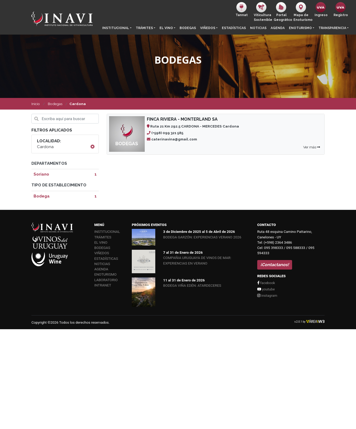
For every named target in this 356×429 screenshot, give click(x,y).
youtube (266, 289)
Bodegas (188, 28)
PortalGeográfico (282, 12)
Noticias (258, 28)
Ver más (311, 147)
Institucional (115, 28)
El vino (166, 28)
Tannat (242, 9)
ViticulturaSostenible (262, 12)
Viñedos (207, 28)
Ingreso (321, 9)
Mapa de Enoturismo (302, 12)
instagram (267, 295)
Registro (341, 9)
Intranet (102, 285)
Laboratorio (106, 280)
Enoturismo (300, 28)
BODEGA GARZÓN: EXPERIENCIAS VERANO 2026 (202, 237)
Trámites (144, 28)
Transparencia (332, 28)
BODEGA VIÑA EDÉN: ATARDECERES (192, 285)
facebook (266, 283)
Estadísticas (234, 28)
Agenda (278, 28)
